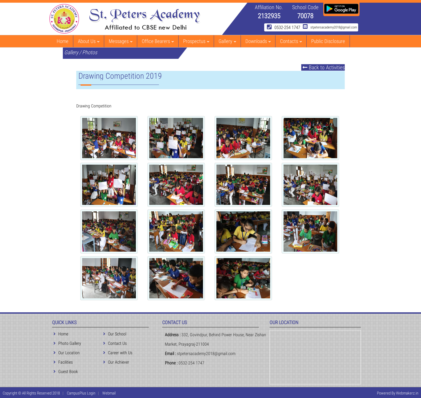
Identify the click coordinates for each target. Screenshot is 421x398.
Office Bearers (158, 41)
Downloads (258, 41)
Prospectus (196, 41)
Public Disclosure (328, 41)
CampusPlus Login (81, 393)
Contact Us (115, 343)
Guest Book (65, 371)
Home (62, 41)
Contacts (291, 41)
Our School (114, 334)
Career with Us (117, 352)
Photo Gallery (67, 343)
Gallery (227, 41)
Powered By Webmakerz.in (397, 393)
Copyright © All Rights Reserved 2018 (31, 393)
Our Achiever (116, 362)
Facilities (63, 362)
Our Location (66, 352)
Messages (120, 41)
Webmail (109, 393)
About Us (88, 41)
